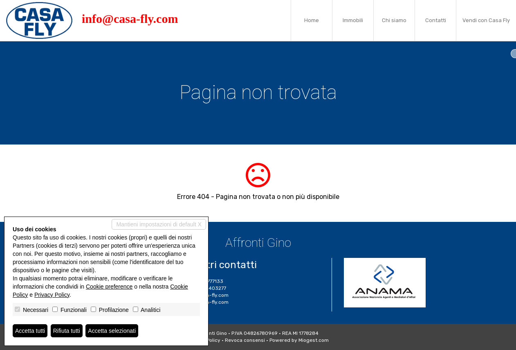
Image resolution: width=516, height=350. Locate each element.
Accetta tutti (30, 330)
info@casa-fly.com (130, 18)
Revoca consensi (245, 340)
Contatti (435, 20)
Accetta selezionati (112, 330)
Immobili (353, 20)
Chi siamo (394, 20)
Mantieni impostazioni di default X (159, 224)
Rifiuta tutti (66, 330)
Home (311, 20)
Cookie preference (109, 286)
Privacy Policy (52, 294)
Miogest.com (313, 340)
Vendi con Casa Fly (486, 20)
